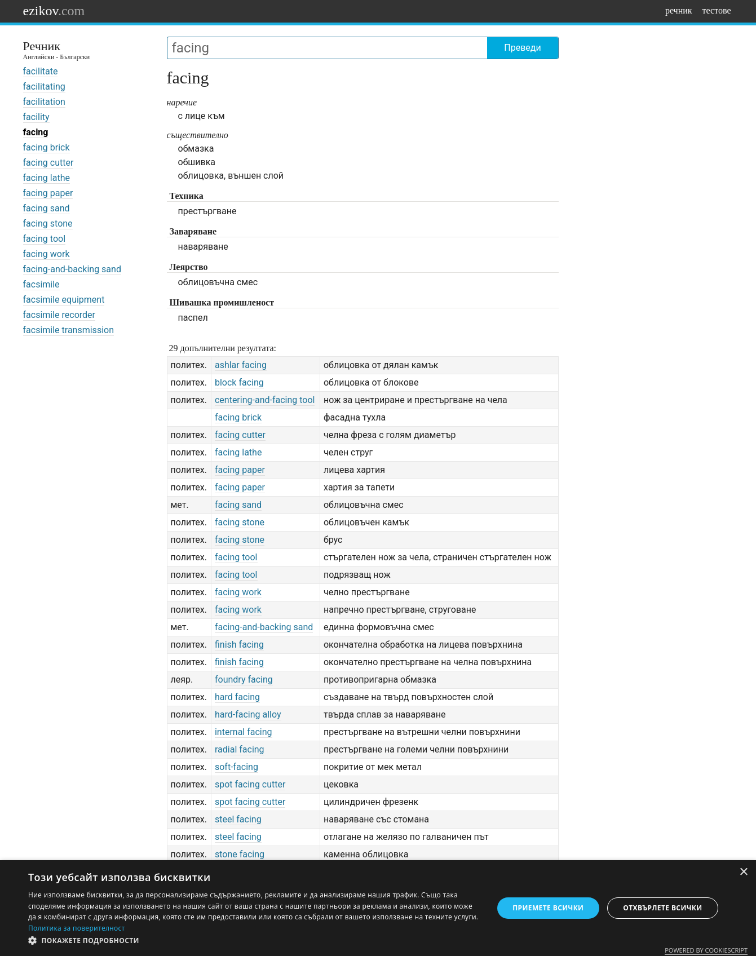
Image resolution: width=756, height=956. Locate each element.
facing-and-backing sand (72, 269)
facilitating (44, 86)
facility (36, 117)
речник (678, 10)
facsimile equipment (64, 299)
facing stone (48, 223)
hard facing (237, 697)
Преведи (522, 47)
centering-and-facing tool (265, 400)
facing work (46, 254)
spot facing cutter (250, 784)
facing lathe (46, 177)
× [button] (743, 872)
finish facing (239, 644)
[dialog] (378, 908)
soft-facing (236, 767)
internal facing (243, 732)
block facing (239, 382)
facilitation (44, 101)
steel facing (238, 819)
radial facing (239, 749)
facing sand (46, 208)
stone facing (239, 854)
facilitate (40, 71)
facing (35, 132)
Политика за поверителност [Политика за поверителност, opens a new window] (76, 928)
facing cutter (48, 162)
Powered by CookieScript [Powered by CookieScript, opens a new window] (706, 950)
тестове (716, 10)
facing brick (46, 147)
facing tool (44, 238)
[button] (253, 941)
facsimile (41, 284)
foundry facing (244, 679)
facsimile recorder (59, 314)
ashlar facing (241, 365)
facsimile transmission (68, 330)
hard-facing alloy (248, 714)
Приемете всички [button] (547, 908)
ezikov (54, 10)
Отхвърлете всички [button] (662, 908)
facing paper (48, 193)
